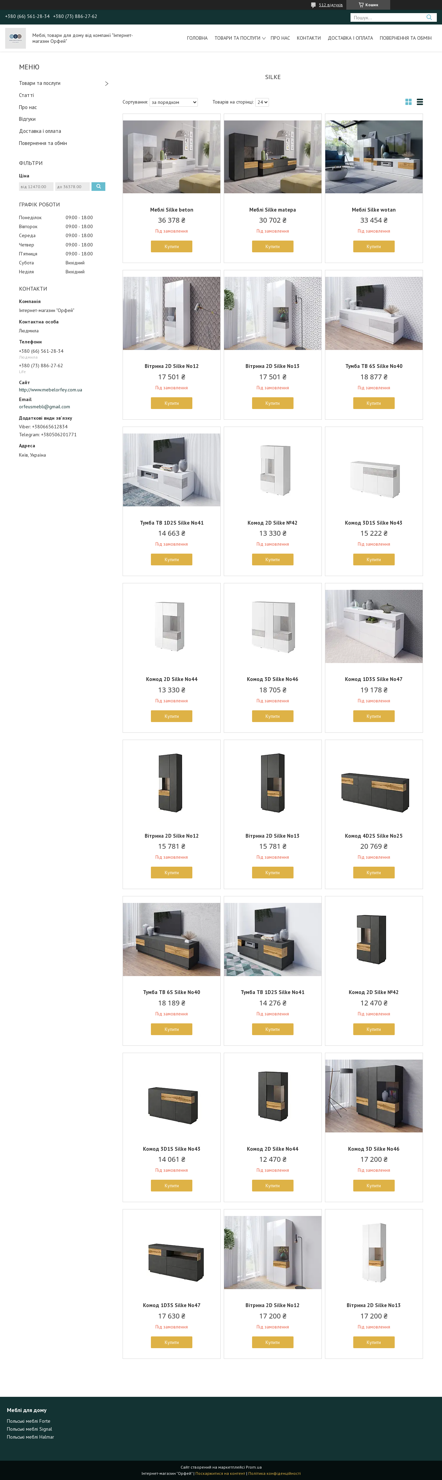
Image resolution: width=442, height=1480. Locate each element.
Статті (26, 95)
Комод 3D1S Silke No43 (374, 522)
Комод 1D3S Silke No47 (374, 679)
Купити (172, 246)
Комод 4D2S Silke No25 (374, 835)
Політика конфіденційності (274, 1473)
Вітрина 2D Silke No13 (273, 366)
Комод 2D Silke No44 (172, 679)
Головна (197, 38)
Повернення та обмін (406, 38)
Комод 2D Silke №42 (273, 522)
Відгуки (27, 119)
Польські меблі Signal (29, 1429)
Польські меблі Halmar (30, 1437)
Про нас (280, 38)
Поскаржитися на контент (220, 1473)
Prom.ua (254, 1467)
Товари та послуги (237, 38)
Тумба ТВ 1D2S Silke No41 (172, 522)
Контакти (309, 38)
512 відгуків (331, 4)
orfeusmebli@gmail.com (44, 406)
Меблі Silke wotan (374, 209)
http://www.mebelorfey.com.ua (50, 390)
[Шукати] (429, 17)
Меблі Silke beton (171, 209)
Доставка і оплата (350, 38)
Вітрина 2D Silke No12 (172, 366)
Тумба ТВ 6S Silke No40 (374, 366)
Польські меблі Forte (28, 1421)
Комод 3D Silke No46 (272, 679)
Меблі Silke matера (272, 209)
